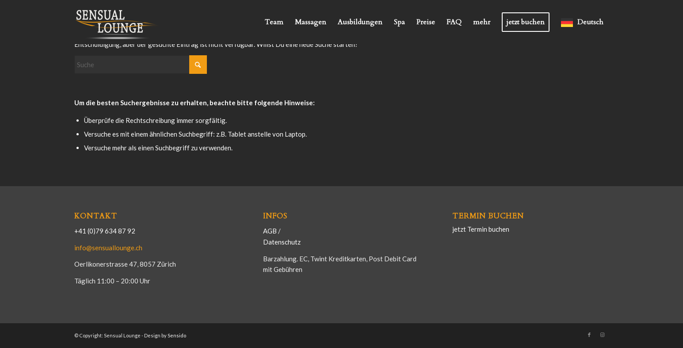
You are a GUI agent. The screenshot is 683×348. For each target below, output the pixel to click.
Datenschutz (282, 242)
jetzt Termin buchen (480, 229)
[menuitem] (274, 22)
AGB (270, 231)
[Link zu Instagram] (602, 334)
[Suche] (140, 64)
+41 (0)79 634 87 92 (104, 231)
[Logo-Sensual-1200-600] (118, 22)
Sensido (177, 335)
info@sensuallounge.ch (108, 248)
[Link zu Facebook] (589, 334)
